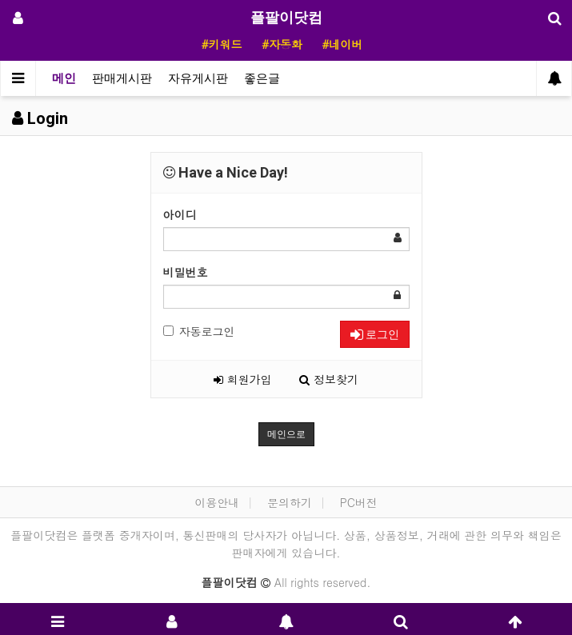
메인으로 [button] (286, 434)
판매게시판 (122, 78)
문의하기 (289, 502)
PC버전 (359, 502)
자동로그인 (199, 331)
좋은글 (262, 78)
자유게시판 (198, 78)
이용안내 (216, 502)
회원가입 (243, 379)
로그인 (374, 334)
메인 (64, 78)
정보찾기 (328, 379)
